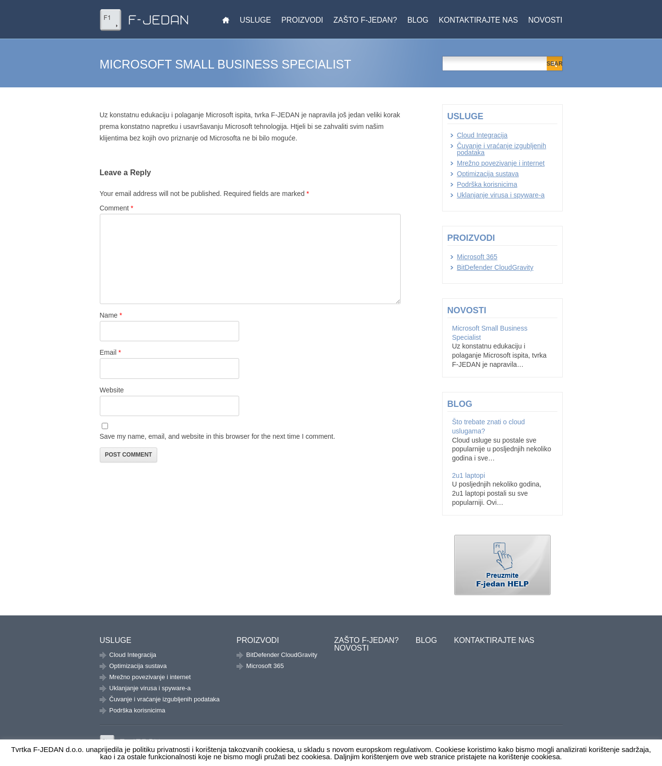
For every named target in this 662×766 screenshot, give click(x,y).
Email (110, 352)
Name (111, 315)
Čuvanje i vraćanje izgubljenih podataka (501, 149)
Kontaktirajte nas (478, 20)
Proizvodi (303, 20)
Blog (418, 20)
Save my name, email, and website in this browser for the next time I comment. (218, 436)
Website (112, 390)
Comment (117, 208)
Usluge (255, 20)
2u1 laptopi (469, 475)
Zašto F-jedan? (365, 20)
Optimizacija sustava (488, 174)
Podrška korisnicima (487, 184)
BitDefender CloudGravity (495, 267)
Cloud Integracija (482, 135)
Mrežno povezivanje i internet (501, 163)
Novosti (545, 20)
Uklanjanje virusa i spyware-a (501, 195)
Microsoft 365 (477, 257)
